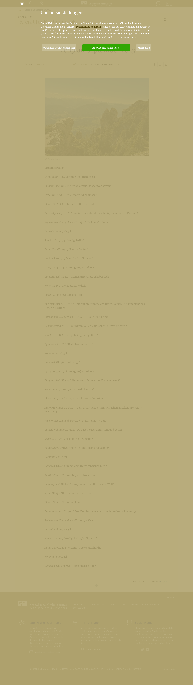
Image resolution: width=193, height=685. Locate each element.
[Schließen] (96, 3)
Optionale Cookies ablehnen (59, 47)
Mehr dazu (144, 47)
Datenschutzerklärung (89, 26)
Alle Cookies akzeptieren (106, 47)
